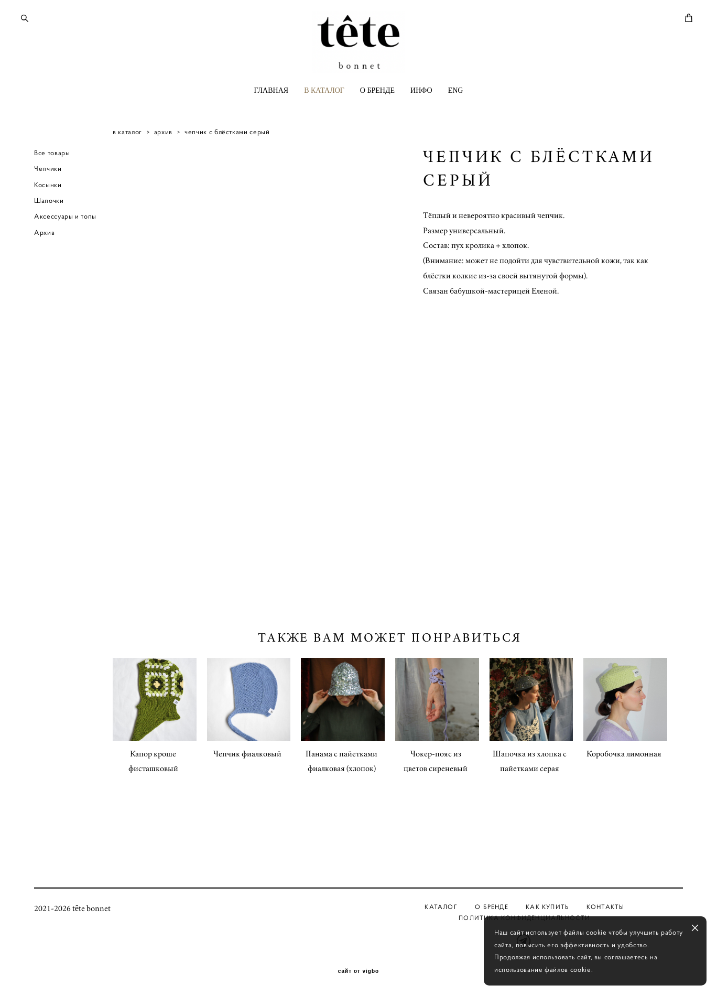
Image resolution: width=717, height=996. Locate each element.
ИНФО (421, 122)
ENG (455, 122)
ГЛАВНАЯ (271, 122)
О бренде (491, 907)
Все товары (52, 189)
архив (163, 168)
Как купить (547, 907)
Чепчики (48, 204)
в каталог (127, 168)
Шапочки (49, 236)
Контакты (605, 907)
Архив (44, 268)
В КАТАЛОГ (324, 122)
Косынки (48, 220)
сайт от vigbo (358, 971)
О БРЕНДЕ (377, 122)
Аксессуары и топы (65, 252)
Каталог (441, 907)
